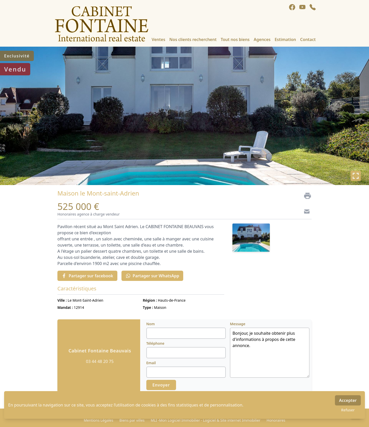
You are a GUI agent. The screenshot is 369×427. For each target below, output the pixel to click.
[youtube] (302, 7)
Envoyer (161, 385)
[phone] (313, 7)
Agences (262, 39)
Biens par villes (132, 420)
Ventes (158, 39)
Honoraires (275, 420)
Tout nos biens (235, 39)
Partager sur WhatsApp (152, 276)
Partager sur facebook (87, 276)
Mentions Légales (98, 420)
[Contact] (305, 212)
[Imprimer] (305, 196)
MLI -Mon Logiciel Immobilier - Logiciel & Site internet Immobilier (205, 420)
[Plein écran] (356, 176)
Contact (308, 39)
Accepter (348, 400)
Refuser (348, 410)
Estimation (285, 39)
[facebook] (292, 7)
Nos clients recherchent (193, 39)
